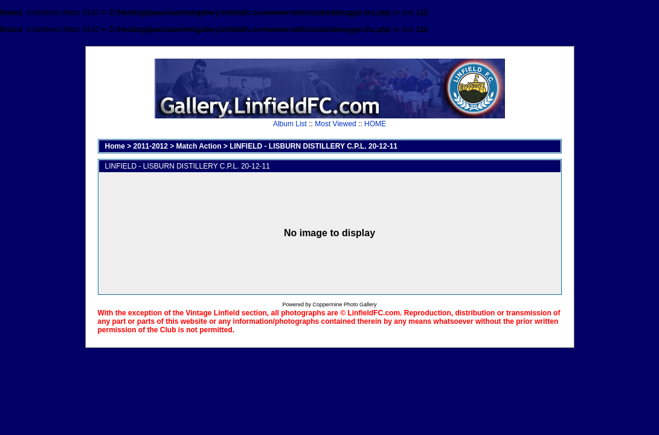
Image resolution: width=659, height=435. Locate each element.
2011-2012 (150, 146)
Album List (290, 124)
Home (115, 146)
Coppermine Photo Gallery (344, 304)
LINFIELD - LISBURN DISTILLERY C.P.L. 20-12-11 (313, 146)
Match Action (199, 146)
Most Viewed (335, 124)
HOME (375, 124)
